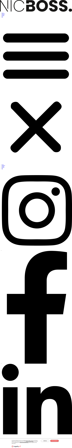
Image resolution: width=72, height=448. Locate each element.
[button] (36, 91)
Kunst (3, 164)
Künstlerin (3, 13)
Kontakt (3, 15)
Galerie (3, 14)
